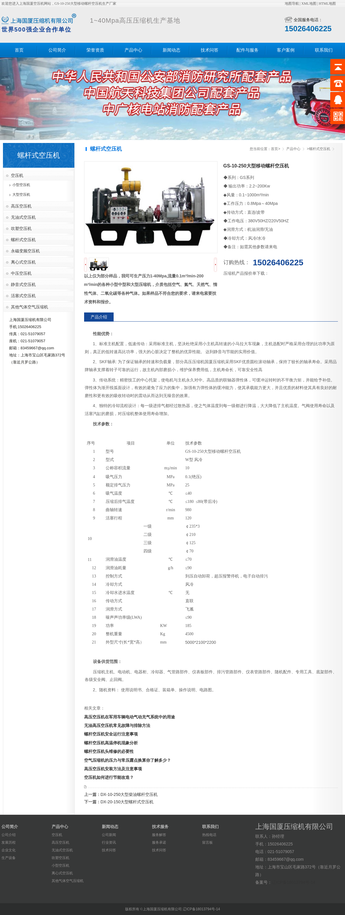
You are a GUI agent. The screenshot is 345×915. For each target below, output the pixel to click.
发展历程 (8, 842)
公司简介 (57, 50)
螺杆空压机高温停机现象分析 (111, 742)
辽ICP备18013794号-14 (293, 882)
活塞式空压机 (23, 295)
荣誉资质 (95, 50)
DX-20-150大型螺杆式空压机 (127, 801)
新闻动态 (171, 50)
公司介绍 (8, 835)
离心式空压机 (23, 262)
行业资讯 (109, 842)
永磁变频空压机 (25, 251)
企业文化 (8, 850)
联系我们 (324, 50)
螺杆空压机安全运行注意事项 (111, 734)
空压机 (17, 175)
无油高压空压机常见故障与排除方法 (117, 725)
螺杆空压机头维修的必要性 (109, 751)
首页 (19, 50)
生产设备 (8, 858)
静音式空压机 (23, 284)
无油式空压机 (23, 217)
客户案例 (286, 50)
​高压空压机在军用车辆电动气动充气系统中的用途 (129, 717)
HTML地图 (327, 3)
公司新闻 (109, 835)
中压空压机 (21, 273)
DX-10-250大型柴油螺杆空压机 (129, 794)
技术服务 (160, 826)
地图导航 (292, 3)
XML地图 (308, 3)
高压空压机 (21, 206)
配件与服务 (247, 50)
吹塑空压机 (21, 228)
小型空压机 (21, 185)
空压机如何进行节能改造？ (109, 777)
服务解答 (159, 835)
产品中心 (133, 50)
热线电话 (209, 835)
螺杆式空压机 (23, 239)
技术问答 (209, 50)
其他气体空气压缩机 (29, 307)
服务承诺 (159, 842)
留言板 (207, 842)
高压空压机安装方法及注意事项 (113, 768)
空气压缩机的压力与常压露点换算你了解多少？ (127, 760)
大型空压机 (21, 194)
